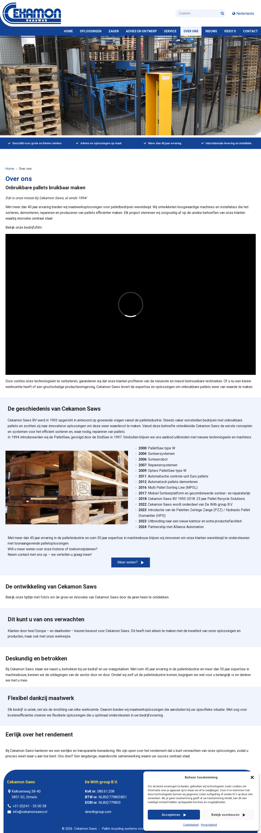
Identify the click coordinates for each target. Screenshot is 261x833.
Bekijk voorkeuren (225, 815)
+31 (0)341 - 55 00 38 (29, 806)
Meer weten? (127, 562)
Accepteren (171, 815)
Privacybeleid (209, 824)
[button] (252, 777)
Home (9, 169)
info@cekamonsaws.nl (30, 812)
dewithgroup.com (98, 812)
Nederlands (245, 13)
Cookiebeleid (191, 824)
